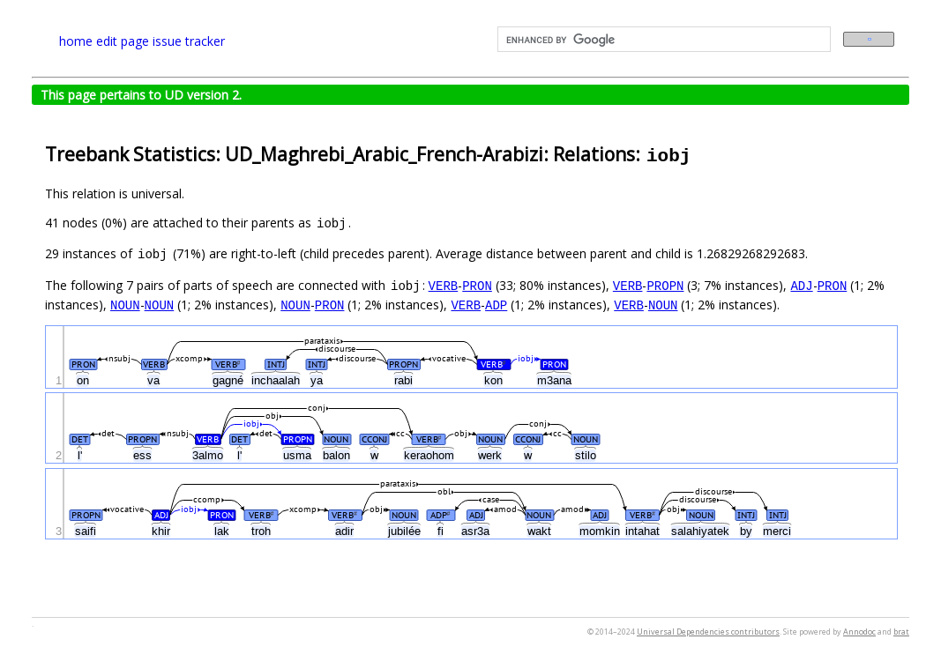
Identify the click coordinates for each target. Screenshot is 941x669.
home (76, 41)
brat (901, 631)
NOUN (125, 304)
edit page (122, 41)
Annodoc (859, 631)
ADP (496, 304)
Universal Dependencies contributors (708, 631)
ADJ (801, 285)
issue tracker (189, 41)
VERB (444, 285)
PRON (477, 285)
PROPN (664, 285)
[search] (662, 40)
